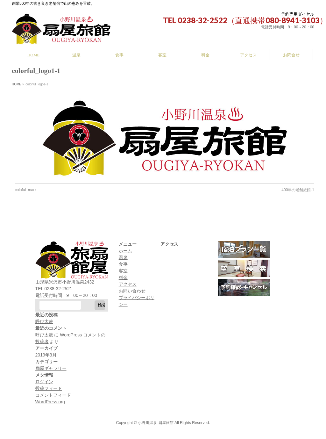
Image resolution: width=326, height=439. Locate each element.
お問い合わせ (132, 290)
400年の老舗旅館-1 (297, 190)
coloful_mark (26, 190)
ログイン (44, 381)
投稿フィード (48, 388)
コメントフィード (53, 395)
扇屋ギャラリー (51, 368)
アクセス (128, 284)
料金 (123, 277)
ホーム (125, 250)
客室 (123, 270)
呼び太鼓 (44, 321)
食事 (123, 264)
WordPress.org (50, 401)
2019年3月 (46, 354)
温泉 (123, 257)
